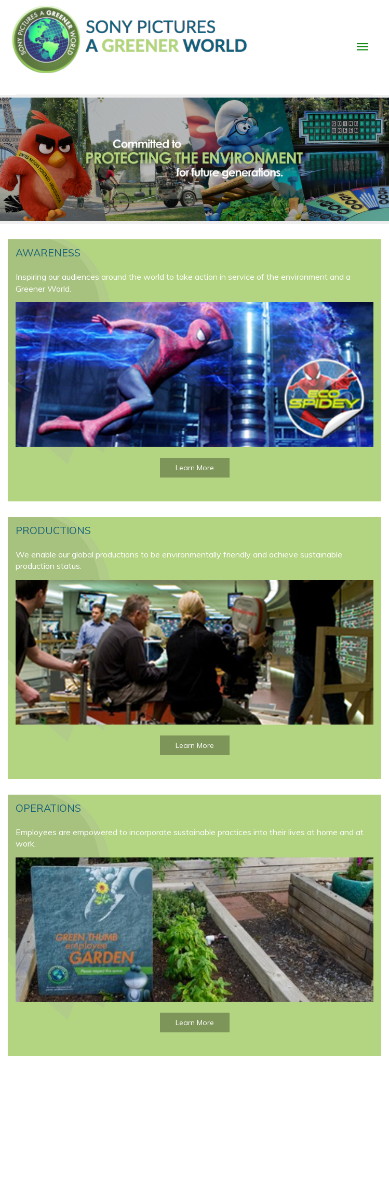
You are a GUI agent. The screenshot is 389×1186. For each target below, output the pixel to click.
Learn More (195, 467)
